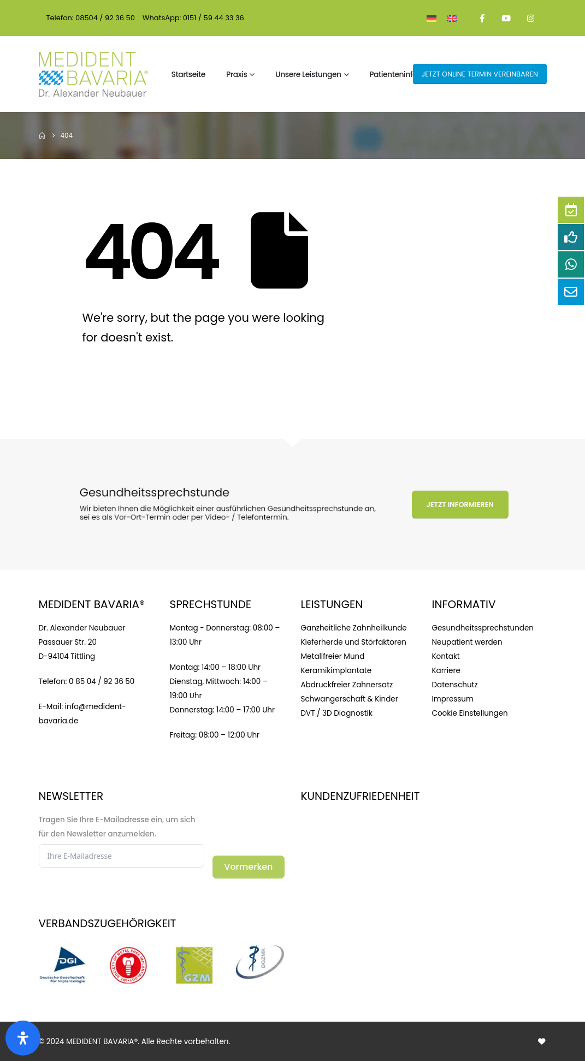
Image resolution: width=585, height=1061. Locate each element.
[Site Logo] (93, 74)
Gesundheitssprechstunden (483, 628)
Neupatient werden (467, 642)
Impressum (453, 699)
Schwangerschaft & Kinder (349, 699)
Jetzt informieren (460, 504)
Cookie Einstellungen (470, 713)
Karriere (446, 670)
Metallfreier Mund (333, 656)
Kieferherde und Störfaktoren (353, 642)
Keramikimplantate (336, 670)
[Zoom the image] (63, 947)
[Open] (22, 1038)
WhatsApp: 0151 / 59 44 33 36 (193, 18)
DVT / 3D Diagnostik (337, 713)
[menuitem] (431, 18)
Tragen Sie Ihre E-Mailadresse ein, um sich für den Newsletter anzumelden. (117, 827)
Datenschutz (455, 685)
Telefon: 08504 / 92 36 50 (90, 18)
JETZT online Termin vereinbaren (479, 74)
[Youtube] (506, 18)
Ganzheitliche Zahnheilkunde (354, 628)
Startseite (188, 74)
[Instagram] (530, 18)
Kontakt (446, 656)
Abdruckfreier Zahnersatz (347, 685)
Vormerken (248, 866)
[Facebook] (482, 18)
